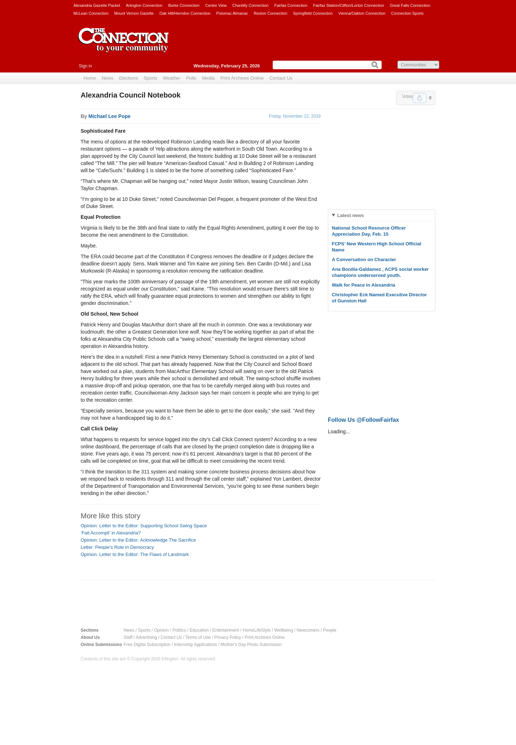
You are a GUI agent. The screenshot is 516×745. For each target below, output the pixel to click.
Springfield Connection (313, 13)
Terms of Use (198, 637)
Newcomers (308, 630)
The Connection (123, 45)
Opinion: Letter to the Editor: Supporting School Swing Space (144, 525)
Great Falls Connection (410, 5)
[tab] (381, 215)
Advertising (146, 637)
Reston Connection (270, 13)
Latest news (350, 215)
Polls (191, 78)
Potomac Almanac (232, 13)
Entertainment (225, 630)
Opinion (161, 630)
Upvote (419, 98)
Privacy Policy (227, 637)
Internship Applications (195, 644)
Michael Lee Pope (109, 116)
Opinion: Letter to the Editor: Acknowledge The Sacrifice (138, 540)
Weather (172, 78)
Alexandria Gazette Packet (96, 5)
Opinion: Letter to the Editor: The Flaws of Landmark (135, 554)
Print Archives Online (242, 78)
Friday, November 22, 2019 (295, 116)
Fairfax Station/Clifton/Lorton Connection (348, 5)
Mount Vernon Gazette (134, 13)
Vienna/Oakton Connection (361, 13)
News (108, 78)
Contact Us (280, 78)
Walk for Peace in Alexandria (363, 285)
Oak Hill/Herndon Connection (184, 13)
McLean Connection (91, 13)
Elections (128, 78)
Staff (128, 637)
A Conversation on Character (364, 259)
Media (208, 78)
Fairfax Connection (290, 5)
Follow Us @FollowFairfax (363, 420)
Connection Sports (407, 13)
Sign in (85, 66)
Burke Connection (183, 5)
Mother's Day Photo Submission (251, 644)
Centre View (216, 5)
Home (89, 78)
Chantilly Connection (251, 5)
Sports (150, 78)
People (329, 630)
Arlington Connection (144, 5)
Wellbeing (283, 630)
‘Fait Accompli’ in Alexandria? (111, 533)
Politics (179, 630)
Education (199, 630)
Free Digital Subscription (147, 644)
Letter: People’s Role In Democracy (117, 547)
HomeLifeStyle (257, 630)
